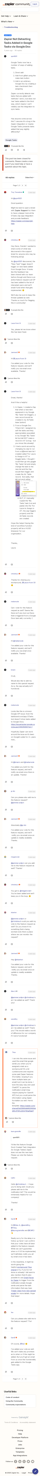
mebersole (15, 602)
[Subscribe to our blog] (24, 1461)
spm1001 (14, 56)
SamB (13, 1219)
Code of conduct (12, 1397)
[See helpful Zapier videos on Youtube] (32, 1461)
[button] (35, 4)
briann (13, 670)
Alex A (13, 991)
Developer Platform (20, 1437)
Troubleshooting (11, 27)
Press (20, 1441)
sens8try (14, 1019)
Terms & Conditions (11, 1422)
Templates (20, 1452)
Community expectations (16, 1405)
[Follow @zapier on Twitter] (28, 1461)
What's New (8, 21)
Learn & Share (21, 16)
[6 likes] (13, 310)
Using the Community (14, 1401)
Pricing (20, 1430)
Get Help (6, 16)
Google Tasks (11, 140)
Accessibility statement (28, 1422)
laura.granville (16, 1131)
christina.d (14, 240)
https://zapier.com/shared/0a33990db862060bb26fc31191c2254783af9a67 (24, 1108)
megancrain (15, 857)
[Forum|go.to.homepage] (15, 4)
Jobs (20, 1445)
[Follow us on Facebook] (15, 1461)
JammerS (14, 352)
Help (20, 1434)
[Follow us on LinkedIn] (19, 1461)
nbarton (14, 912)
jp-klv (13, 791)
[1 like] (12, 339)
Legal (24, 1473)
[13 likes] (14, 146)
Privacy (31, 1473)
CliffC (13, 1178)
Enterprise (20, 1448)
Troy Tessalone (16, 192)
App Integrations (20, 1455)
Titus (14, 1052)
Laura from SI (16, 323)
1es (12, 1312)
